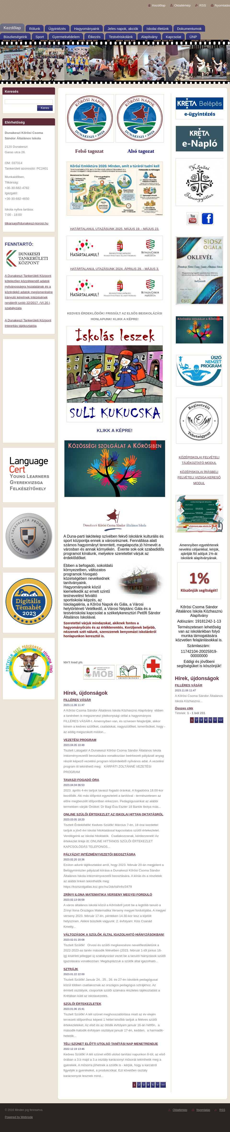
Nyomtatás (222, 5)
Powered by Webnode (19, 1117)
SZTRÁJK (70, 969)
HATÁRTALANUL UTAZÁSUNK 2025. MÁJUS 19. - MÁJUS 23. (114, 229)
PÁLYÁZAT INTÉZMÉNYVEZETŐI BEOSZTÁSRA (99, 854)
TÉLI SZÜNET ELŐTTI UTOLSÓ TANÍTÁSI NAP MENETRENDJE (110, 1044)
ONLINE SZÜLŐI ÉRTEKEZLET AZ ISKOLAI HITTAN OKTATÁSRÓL (113, 814)
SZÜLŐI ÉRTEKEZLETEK (82, 1004)
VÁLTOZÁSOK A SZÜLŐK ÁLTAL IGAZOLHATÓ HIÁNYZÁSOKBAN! (113, 934)
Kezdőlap (158, 5)
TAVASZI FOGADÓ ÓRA (81, 780)
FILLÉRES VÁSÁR (77, 700)
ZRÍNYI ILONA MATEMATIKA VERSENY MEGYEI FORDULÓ (107, 894)
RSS (202, 5)
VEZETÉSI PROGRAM (79, 740)
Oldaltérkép (182, 5)
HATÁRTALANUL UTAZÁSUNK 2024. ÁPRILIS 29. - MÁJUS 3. (114, 269)
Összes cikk (184, 708)
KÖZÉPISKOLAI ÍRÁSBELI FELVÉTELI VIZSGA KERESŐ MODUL (199, 477)
